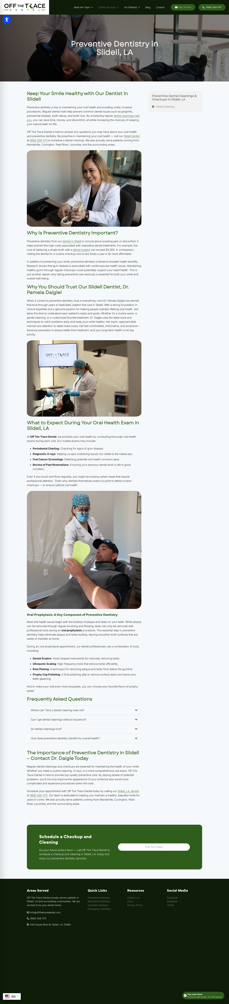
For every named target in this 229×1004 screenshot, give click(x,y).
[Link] (24, 7)
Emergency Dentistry (99, 908)
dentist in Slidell (72, 241)
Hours (130, 901)
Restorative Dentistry (99, 901)
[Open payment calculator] (203, 995)
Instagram (172, 901)
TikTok (170, 905)
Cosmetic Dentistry (98, 905)
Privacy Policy (135, 905)
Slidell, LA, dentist (128, 791)
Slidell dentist (132, 136)
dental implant (81, 249)
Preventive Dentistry (99, 897)
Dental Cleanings (165, 106)
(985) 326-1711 (38, 140)
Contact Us (133, 897)
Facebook (172, 897)
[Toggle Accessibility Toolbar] (6, 19)
